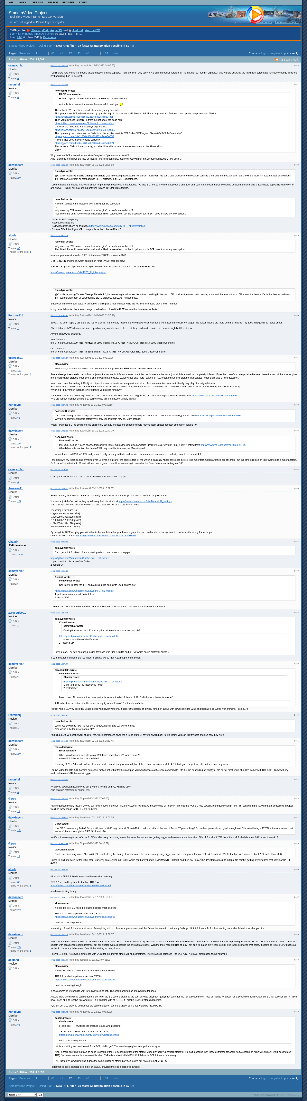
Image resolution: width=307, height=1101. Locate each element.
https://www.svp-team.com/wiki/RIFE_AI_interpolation (117, 226)
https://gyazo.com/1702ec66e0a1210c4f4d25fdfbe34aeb (84, 116)
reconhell (14, 84)
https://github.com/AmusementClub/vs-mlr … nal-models (84, 123)
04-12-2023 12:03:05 (59, 934)
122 (19, 370)
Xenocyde (14, 404)
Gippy (12, 798)
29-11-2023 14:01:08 (59, 65)
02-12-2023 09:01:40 (59, 542)
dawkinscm (15, 164)
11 (18, 811)
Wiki (11, 2)
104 (105, 53)
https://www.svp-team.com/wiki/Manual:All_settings (145, 501)
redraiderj (14, 715)
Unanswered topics (287, 22)
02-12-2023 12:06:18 (59, 571)
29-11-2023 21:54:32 (59, 315)
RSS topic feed (289, 59)
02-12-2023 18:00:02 (59, 818)
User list (37, 2)
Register (68, 2)
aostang (13, 959)
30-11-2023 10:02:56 (59, 431)
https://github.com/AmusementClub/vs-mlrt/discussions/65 (81, 885)
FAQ (19, 37)
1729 (20, 554)
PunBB (265, 1095)
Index (22, 2)
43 (79, 53)
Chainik (13, 541)
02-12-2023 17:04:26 (59, 799)
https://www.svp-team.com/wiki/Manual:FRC (215, 395)
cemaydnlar (16, 65)
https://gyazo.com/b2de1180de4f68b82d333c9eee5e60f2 (84, 136)
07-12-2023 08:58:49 (59, 1012)
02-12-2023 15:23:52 (59, 780)
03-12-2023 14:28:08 (59, 897)
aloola (12, 235)
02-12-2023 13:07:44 (59, 664)
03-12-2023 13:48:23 (59, 869)
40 (52, 53)
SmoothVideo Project (28, 12)
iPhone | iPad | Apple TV (46, 30)
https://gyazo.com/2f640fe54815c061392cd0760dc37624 (84, 143)
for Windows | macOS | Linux (31, 33)
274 (19, 177)
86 (18, 248)
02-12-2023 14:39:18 (59, 715)
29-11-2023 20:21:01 (59, 235)
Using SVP (45, 45)
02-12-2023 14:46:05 (59, 741)
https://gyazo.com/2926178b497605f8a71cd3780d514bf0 (106, 535)
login (264, 53)
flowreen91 (15, 357)
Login (83, 2)
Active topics (264, 22)
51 (18, 417)
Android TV (92, 30)
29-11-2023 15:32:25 (59, 165)
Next (116, 53)
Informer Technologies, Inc (288, 1095)
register (275, 53)
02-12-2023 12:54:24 (59, 613)
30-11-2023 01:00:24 (59, 358)
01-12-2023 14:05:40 (59, 488)
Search (53, 2)
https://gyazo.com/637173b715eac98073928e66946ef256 (85, 130)
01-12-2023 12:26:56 (59, 469)
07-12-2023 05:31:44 (59, 960)
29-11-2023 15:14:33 (59, 85)
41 (61, 53)
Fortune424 (15, 315)
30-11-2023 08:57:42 (59, 405)
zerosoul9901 (17, 612)
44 (87, 53)
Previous (24, 53)
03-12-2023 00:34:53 (59, 843)
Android (77, 30)
